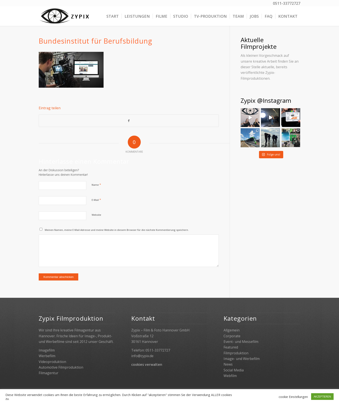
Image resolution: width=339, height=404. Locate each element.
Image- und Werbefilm (242, 358)
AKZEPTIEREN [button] (322, 396)
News (228, 364)
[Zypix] (65, 16)
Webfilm (230, 375)
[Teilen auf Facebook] (129, 121)
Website (96, 214)
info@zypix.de (142, 355)
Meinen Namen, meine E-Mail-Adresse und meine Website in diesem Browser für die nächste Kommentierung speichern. (117, 229)
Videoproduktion (52, 361)
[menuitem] (113, 16)
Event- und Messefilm (241, 341)
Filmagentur (48, 373)
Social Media (234, 370)
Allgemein (232, 330)
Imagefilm (47, 350)
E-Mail (96, 200)
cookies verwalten (146, 364)
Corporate (232, 336)
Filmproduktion (236, 353)
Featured (231, 347)
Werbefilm (47, 355)
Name (96, 185)
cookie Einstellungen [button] (293, 397)
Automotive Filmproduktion (61, 367)
